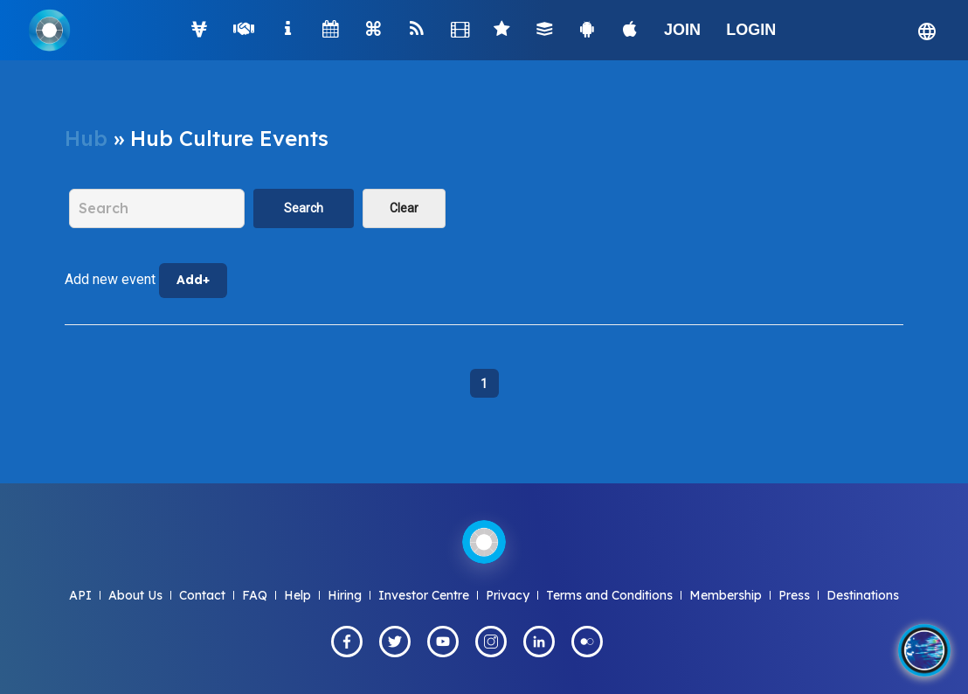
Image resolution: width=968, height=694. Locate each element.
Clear (404, 208)
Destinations (862, 595)
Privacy (507, 595)
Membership (725, 595)
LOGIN (751, 29)
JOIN (682, 29)
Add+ (193, 280)
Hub (86, 138)
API (80, 595)
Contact (202, 595)
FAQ (254, 595)
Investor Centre (423, 595)
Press (794, 595)
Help (297, 595)
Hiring (345, 595)
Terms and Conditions (609, 595)
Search (303, 208)
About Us (135, 595)
